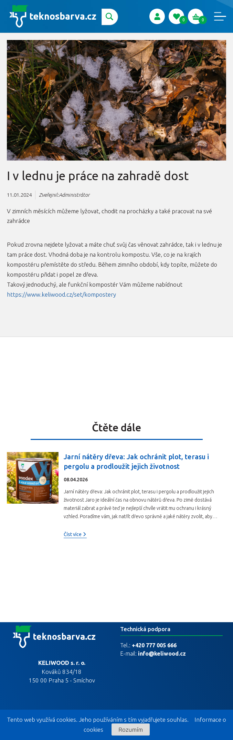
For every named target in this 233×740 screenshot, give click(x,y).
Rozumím (130, 729)
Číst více (75, 534)
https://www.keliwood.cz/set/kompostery (61, 294)
